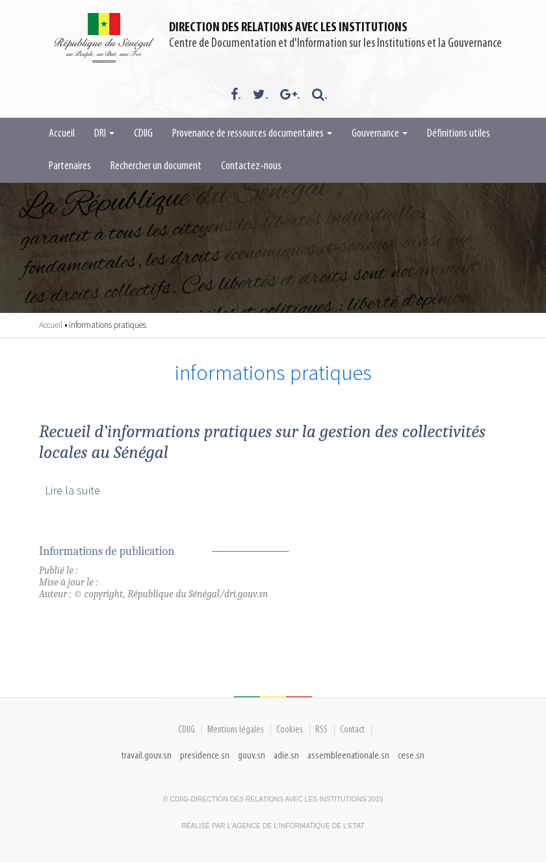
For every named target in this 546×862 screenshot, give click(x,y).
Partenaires (70, 166)
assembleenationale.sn (348, 755)
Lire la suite (72, 490)
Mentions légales (235, 730)
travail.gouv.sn (147, 755)
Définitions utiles (458, 134)
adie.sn (286, 755)
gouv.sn (251, 755)
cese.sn (411, 755)
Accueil (62, 134)
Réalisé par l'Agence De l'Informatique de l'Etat (273, 825)
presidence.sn (204, 755)
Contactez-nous (251, 166)
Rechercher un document (156, 166)
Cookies (289, 730)
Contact (352, 730)
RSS (321, 730)
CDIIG (143, 134)
